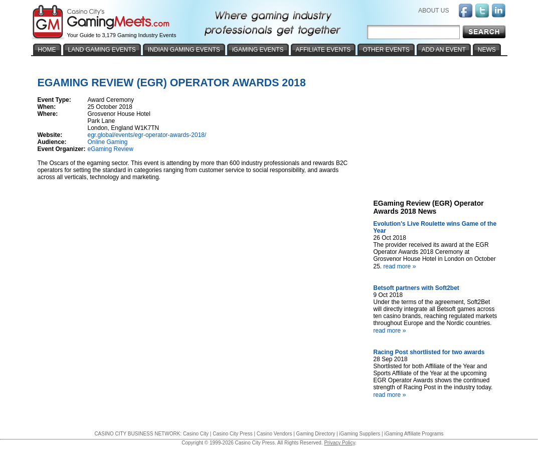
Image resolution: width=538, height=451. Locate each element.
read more (401, 266)
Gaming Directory (315, 433)
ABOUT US (433, 10)
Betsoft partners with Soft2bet (416, 287)
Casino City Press (232, 433)
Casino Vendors (274, 433)
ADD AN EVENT (444, 49)
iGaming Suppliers (360, 433)
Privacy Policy (339, 442)
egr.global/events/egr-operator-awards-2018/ (147, 134)
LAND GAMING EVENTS (102, 49)
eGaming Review (110, 149)
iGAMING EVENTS (258, 49)
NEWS (487, 49)
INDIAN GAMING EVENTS (184, 49)
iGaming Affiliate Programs (413, 433)
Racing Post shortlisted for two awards (429, 352)
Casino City (196, 433)
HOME (47, 49)
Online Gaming (108, 141)
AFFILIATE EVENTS (323, 49)
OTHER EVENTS (386, 49)
